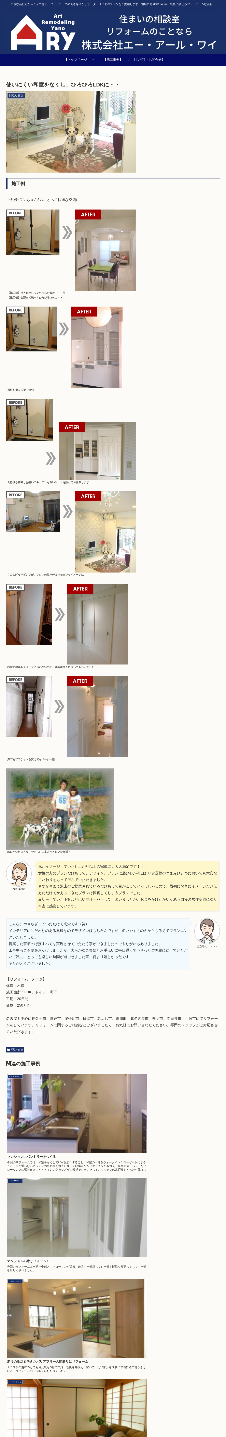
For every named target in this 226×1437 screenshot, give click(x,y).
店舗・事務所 (159, 1424)
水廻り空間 (179, 1424)
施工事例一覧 (60, 1424)
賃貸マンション (137, 1424)
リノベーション (83, 1424)
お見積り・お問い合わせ (206, 1424)
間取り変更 (15, 1049)
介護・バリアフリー (110, 1424)
